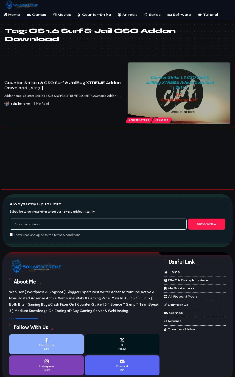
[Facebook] (46, 344)
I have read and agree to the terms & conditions (47, 235)
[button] (227, 5)
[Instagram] (46, 365)
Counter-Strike (139, 120)
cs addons (161, 120)
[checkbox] (11, 234)
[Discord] (122, 365)
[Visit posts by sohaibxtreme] (6, 103)
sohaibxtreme (20, 103)
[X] (122, 344)
